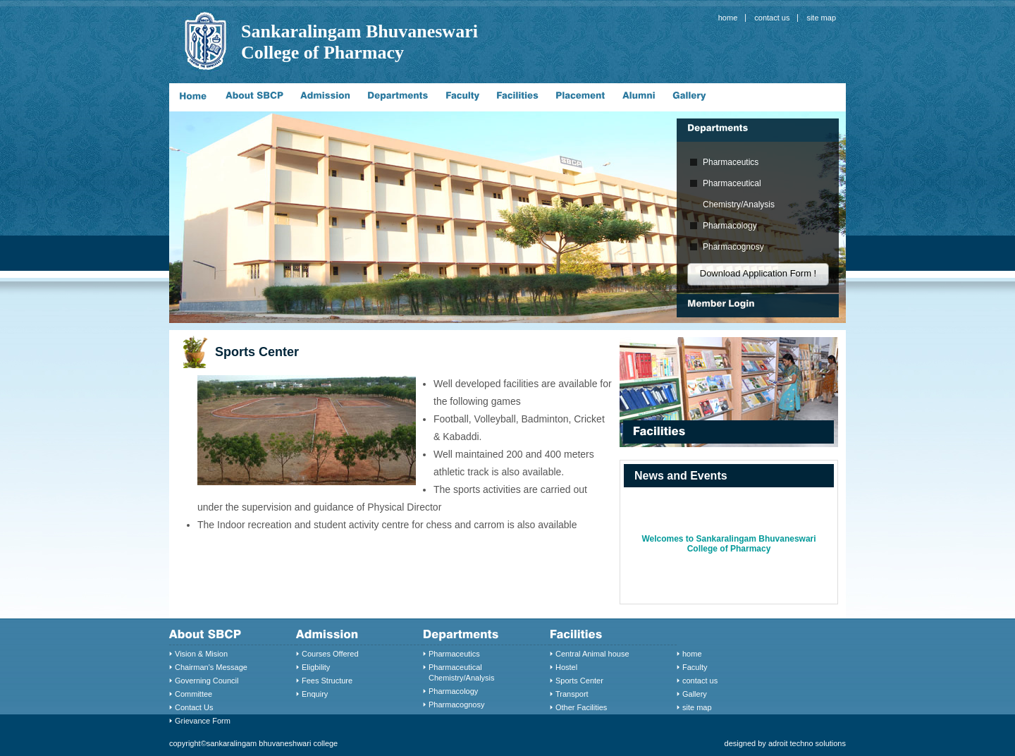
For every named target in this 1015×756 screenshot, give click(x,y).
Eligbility (316, 667)
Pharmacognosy (733, 247)
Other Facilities (581, 707)
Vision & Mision (201, 654)
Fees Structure (327, 680)
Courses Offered (330, 654)
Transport (572, 694)
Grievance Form (202, 721)
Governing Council (207, 680)
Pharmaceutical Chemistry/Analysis (739, 193)
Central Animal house (592, 654)
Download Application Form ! (758, 273)
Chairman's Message (211, 667)
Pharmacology (730, 226)
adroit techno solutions (807, 743)
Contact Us (194, 707)
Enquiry (315, 694)
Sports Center (579, 680)
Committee (193, 694)
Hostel (566, 667)
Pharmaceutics (730, 162)
